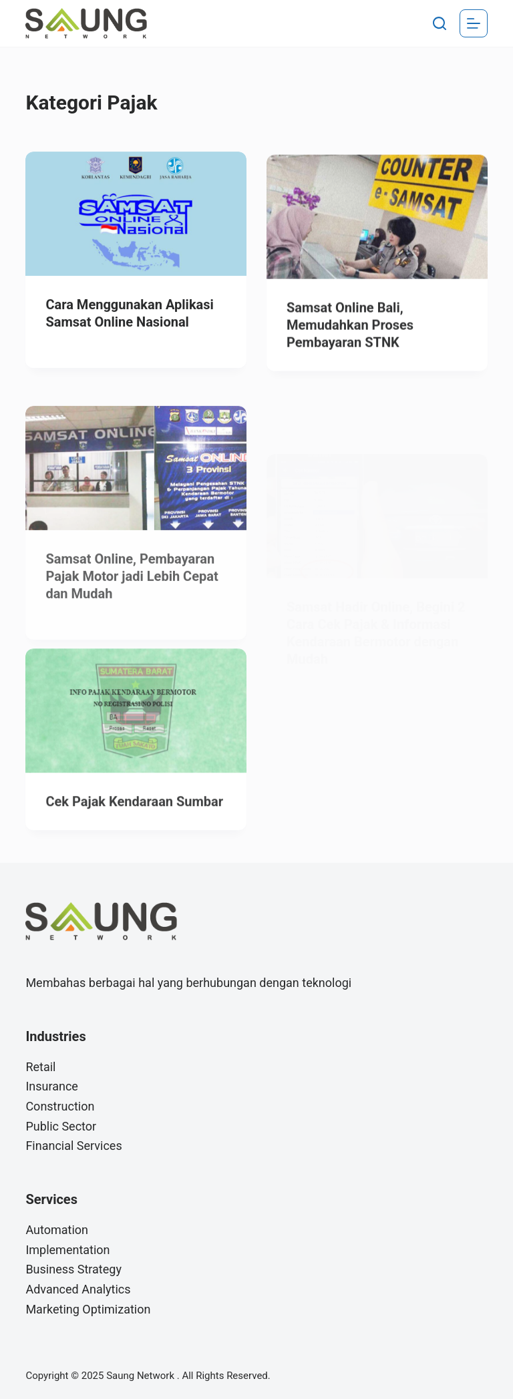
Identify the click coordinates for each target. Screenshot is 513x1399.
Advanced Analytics (77, 1289)
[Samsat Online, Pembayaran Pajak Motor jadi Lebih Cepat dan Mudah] (135, 485)
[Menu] (474, 23)
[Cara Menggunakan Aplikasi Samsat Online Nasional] (135, 214)
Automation (56, 1230)
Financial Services (73, 1146)
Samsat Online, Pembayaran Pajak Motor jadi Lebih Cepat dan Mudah (131, 593)
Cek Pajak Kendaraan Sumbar (134, 808)
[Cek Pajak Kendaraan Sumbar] (135, 717)
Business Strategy (73, 1269)
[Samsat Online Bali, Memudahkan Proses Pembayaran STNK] (377, 220)
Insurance (51, 1086)
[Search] (439, 23)
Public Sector (60, 1126)
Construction (59, 1106)
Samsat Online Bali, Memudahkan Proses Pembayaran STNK (350, 328)
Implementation (67, 1250)
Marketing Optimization (87, 1309)
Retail (40, 1067)
